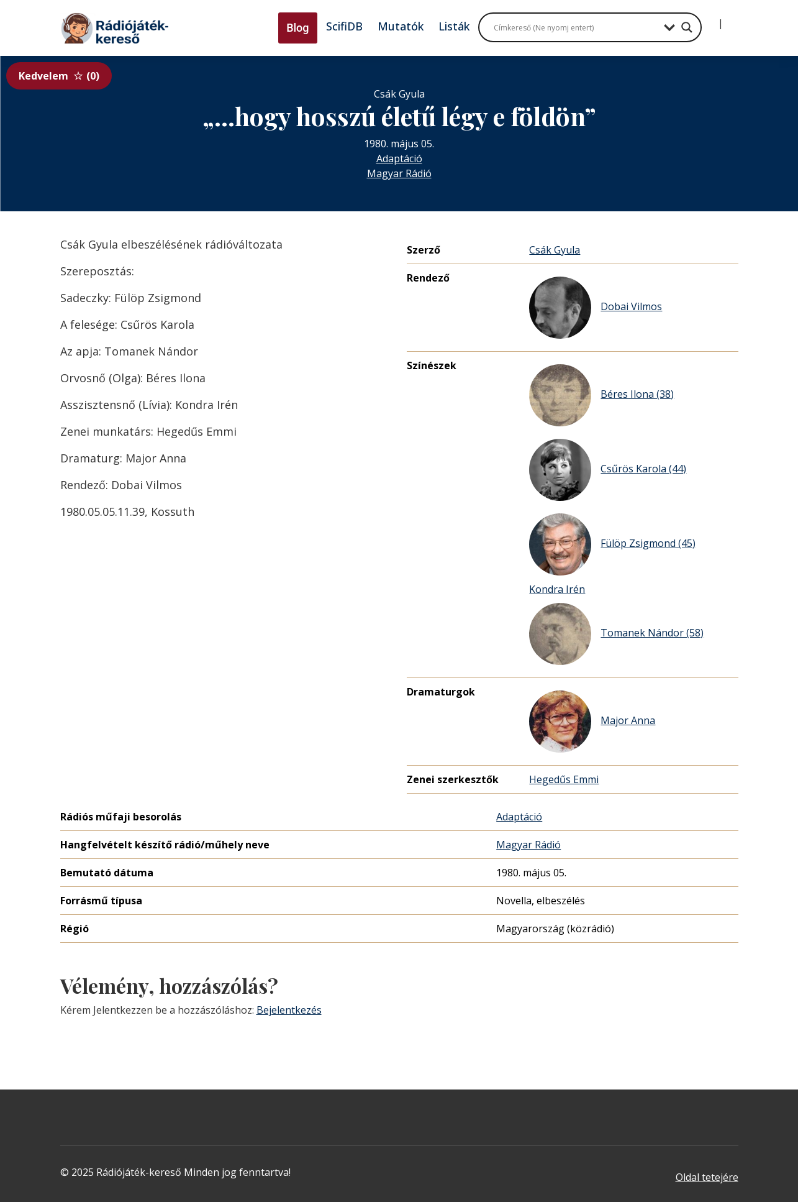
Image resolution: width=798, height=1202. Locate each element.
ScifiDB (344, 26)
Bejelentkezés (289, 1010)
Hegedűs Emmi (564, 779)
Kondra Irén (557, 589)
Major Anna (592, 721)
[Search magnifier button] (687, 27)
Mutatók (401, 26)
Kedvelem (59, 75)
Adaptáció (399, 158)
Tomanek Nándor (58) (616, 634)
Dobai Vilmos (595, 308)
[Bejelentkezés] (710, 18)
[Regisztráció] (731, 18)
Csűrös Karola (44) (607, 470)
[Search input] (576, 27)
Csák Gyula (554, 250)
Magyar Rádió (399, 173)
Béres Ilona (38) (601, 395)
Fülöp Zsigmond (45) (612, 544)
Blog (297, 27)
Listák (453, 26)
